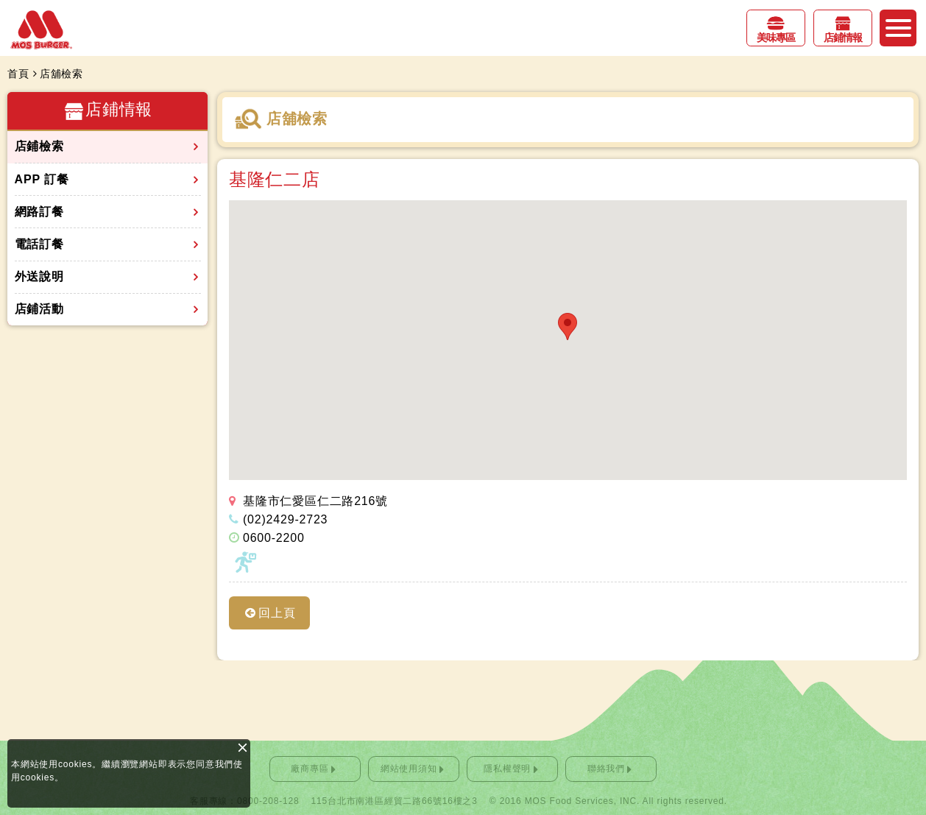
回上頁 (276, 613)
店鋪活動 (39, 309)
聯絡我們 (606, 768)
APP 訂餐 (42, 179)
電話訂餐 (39, 244)
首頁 (18, 74)
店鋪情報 (843, 37)
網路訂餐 (39, 211)
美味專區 (776, 37)
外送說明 (39, 276)
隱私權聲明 (507, 768)
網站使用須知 (409, 768)
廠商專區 (309, 768)
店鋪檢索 (39, 146)
